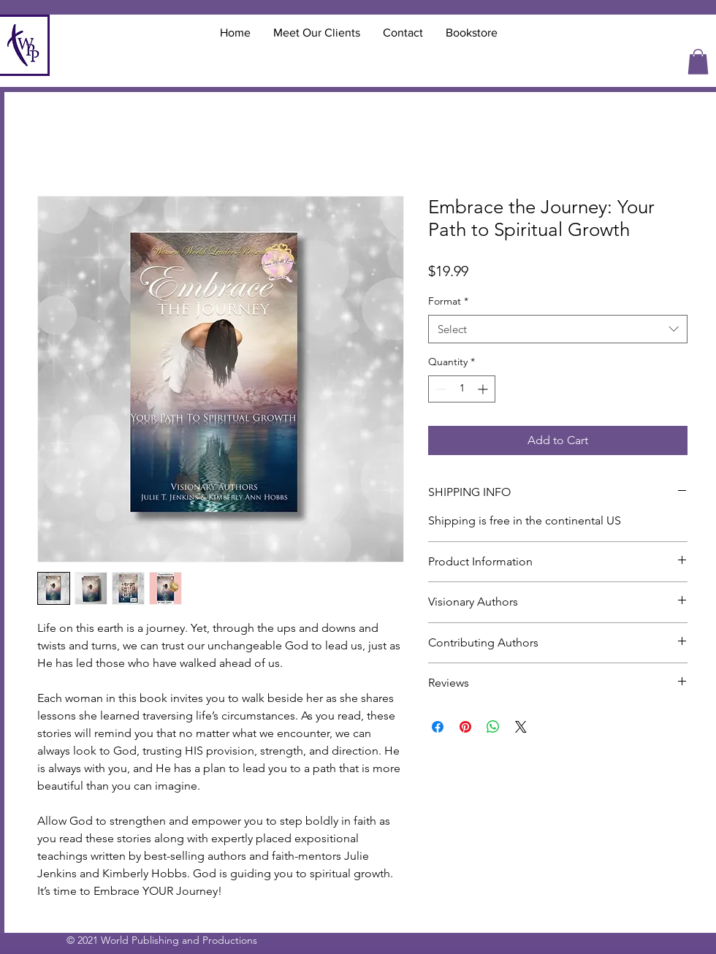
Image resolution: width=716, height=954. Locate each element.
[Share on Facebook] (437, 727)
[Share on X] (521, 727)
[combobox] (558, 329)
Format (448, 301)
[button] (698, 62)
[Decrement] (439, 389)
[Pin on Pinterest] (465, 727)
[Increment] (484, 389)
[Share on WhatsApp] (493, 727)
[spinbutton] (462, 389)
